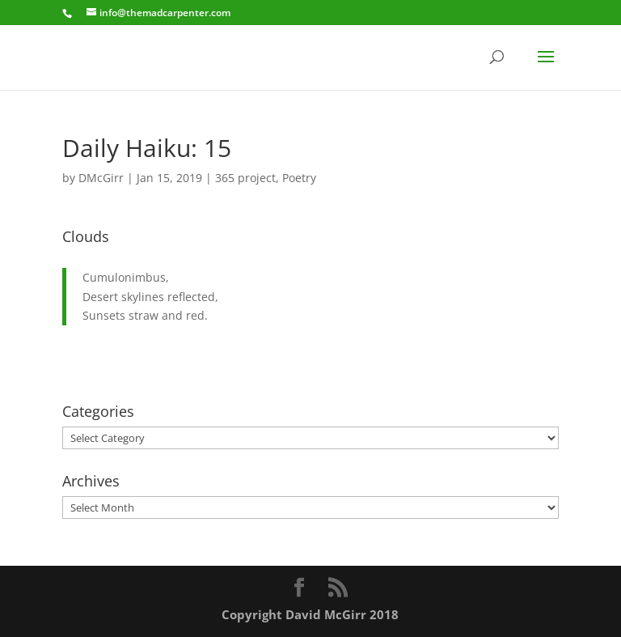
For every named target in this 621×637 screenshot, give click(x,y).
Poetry (299, 177)
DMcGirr (101, 177)
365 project (245, 177)
